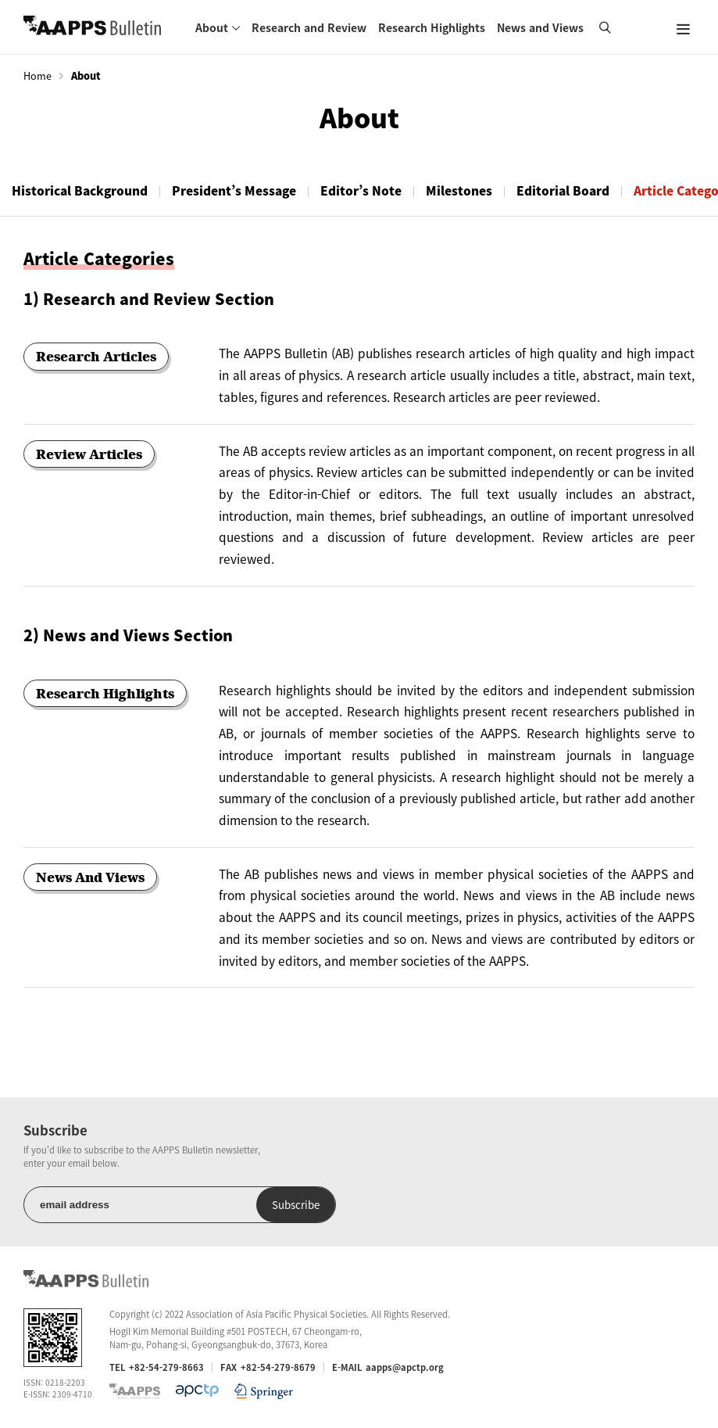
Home (37, 76)
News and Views (540, 27)
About (211, 27)
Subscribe (296, 1204)
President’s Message (234, 190)
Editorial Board (562, 190)
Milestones (459, 190)
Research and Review (309, 27)
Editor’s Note (361, 190)
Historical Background (80, 190)
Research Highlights (431, 27)
